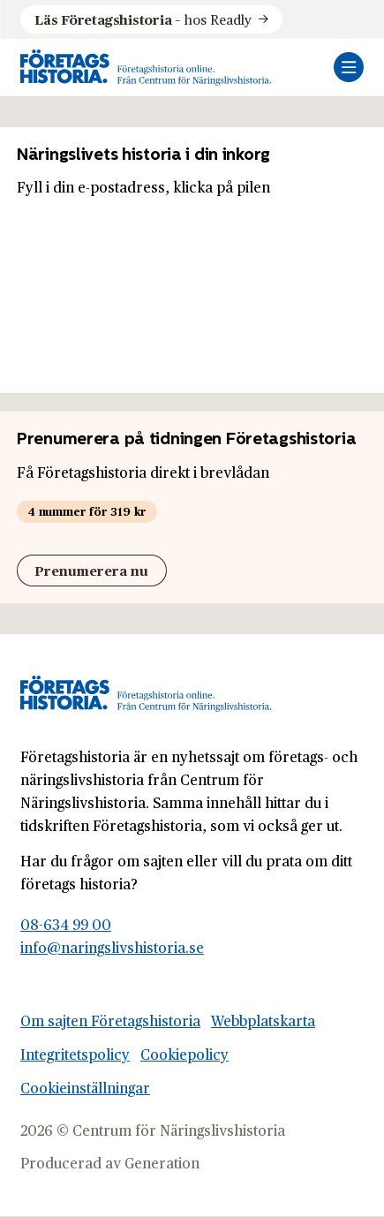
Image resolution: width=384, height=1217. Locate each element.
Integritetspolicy (75, 1054)
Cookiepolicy (184, 1054)
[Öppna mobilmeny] (349, 67)
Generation (162, 1163)
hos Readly (143, 19)
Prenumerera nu (91, 570)
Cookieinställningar (85, 1087)
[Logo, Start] (146, 67)
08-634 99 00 (65, 924)
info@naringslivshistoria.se (112, 947)
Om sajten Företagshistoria (110, 1020)
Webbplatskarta (263, 1020)
